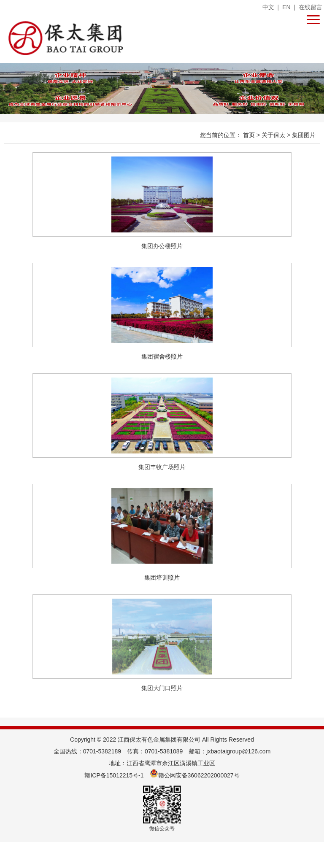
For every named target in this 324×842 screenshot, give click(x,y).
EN (286, 7)
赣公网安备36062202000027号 (195, 775)
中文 (268, 7)
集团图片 (304, 135)
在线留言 (310, 7)
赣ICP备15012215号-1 (113, 775)
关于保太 (274, 135)
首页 (249, 135)
